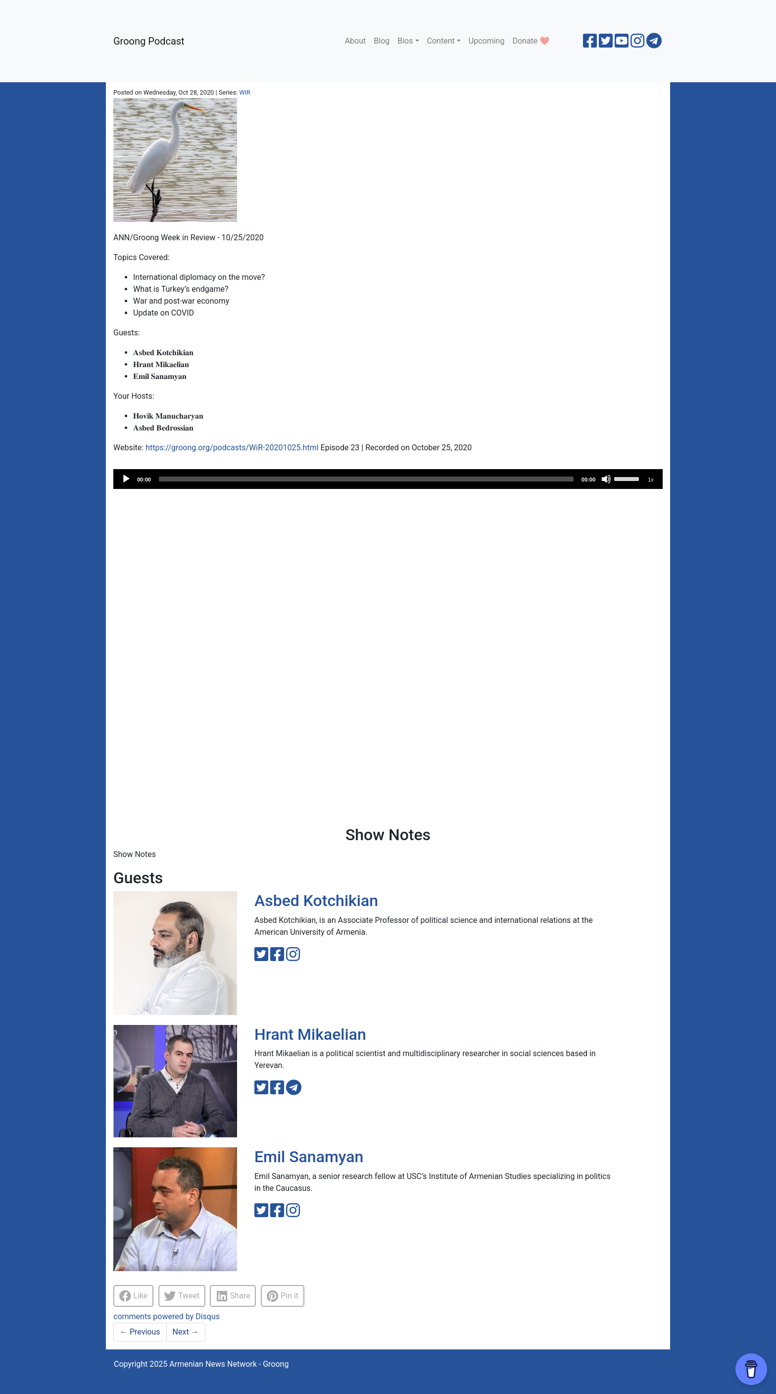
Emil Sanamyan (308, 1156)
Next (186, 1332)
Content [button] (441, 41)
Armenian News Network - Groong (229, 1364)
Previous (140, 1332)
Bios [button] (405, 41)
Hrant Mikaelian (310, 1034)
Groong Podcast (149, 41)
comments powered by (166, 1316)
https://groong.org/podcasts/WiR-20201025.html (232, 447)
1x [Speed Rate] (651, 480)
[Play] (126, 479)
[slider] (366, 479)
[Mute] (606, 479)
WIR (244, 92)
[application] (388, 479)
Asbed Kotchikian (316, 900)
